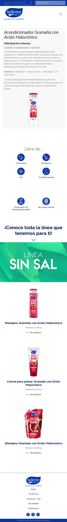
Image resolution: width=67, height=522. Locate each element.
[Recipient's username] (17, 3)
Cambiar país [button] (42, 3)
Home (33, 489)
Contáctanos (33, 508)
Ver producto (35, 332)
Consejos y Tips (33, 499)
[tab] (21, 159)
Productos (33, 494)
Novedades (33, 503)
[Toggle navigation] (60, 13)
